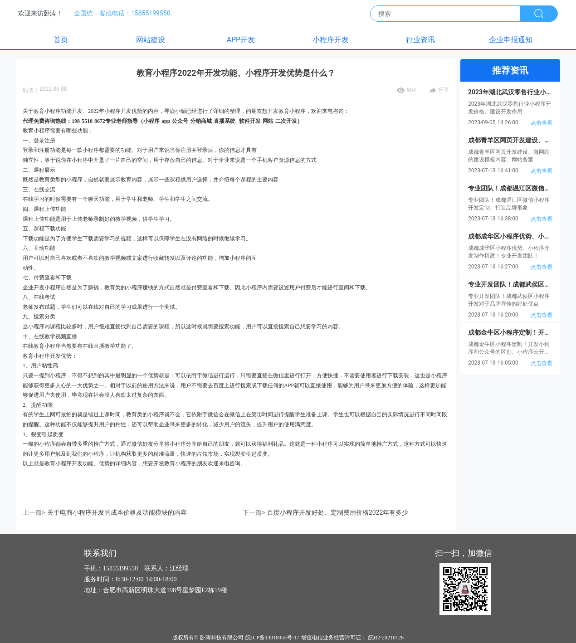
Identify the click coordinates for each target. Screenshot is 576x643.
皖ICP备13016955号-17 (272, 637)
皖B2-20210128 (386, 637)
